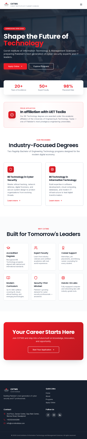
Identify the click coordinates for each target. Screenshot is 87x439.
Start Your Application (43, 350)
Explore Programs (41, 66)
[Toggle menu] (81, 4)
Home (48, 393)
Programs (49, 399)
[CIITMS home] (21, 4)
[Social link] (48, 415)
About (48, 396)
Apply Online (15, 66)
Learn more (14, 200)
